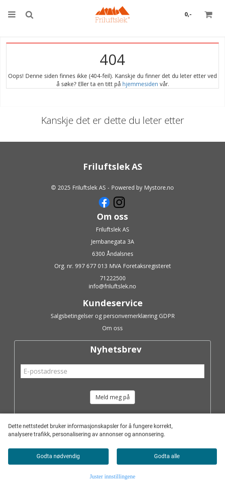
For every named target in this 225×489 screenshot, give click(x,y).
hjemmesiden (140, 84)
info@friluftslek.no (112, 286)
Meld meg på (112, 397)
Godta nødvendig (58, 456)
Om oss (112, 328)
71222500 (113, 278)
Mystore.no (159, 187)
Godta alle (167, 456)
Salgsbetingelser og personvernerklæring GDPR (113, 316)
